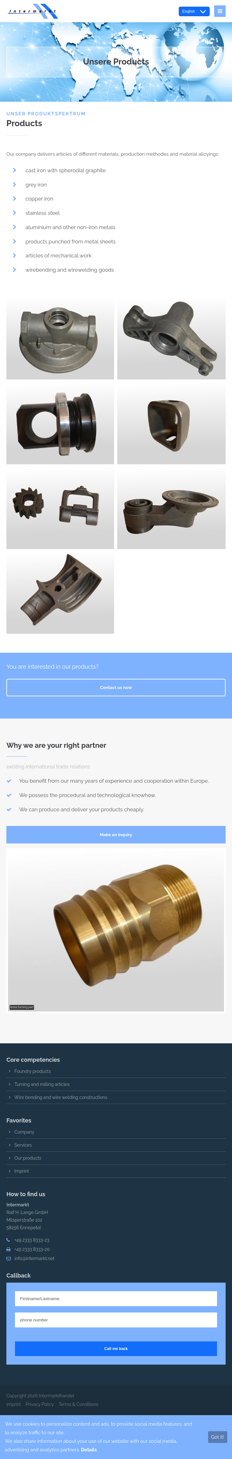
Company (24, 1132)
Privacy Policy (40, 1404)
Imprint (21, 1171)
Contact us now (116, 687)
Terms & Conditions (78, 1404)
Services (23, 1145)
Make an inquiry (116, 834)
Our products (27, 1158)
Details (89, 1450)
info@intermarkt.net (34, 1258)
